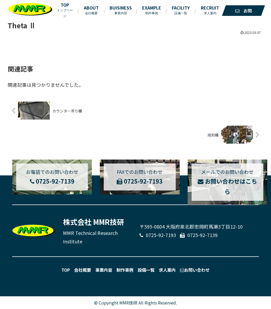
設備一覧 (146, 269)
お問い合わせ (195, 269)
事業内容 (103, 269)
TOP (65, 269)
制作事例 (124, 269)
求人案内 (167, 269)
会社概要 (82, 269)
